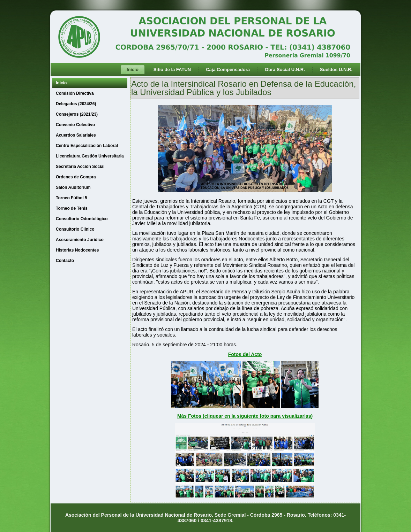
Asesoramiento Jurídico (80, 239)
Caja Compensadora (228, 69)
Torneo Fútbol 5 (71, 197)
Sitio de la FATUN (172, 69)
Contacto (65, 260)
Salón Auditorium (73, 187)
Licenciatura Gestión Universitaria (90, 156)
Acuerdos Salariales (76, 135)
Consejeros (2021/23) (77, 114)
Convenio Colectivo (75, 124)
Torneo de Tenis (72, 208)
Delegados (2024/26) (76, 103)
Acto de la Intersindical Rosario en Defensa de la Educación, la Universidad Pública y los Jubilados (243, 88)
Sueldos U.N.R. (336, 69)
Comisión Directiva (75, 93)
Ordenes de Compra (76, 177)
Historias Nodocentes (77, 250)
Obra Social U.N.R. (285, 69)
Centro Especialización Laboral (87, 145)
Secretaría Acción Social (80, 166)
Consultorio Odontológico (82, 218)
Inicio (133, 69)
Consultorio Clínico (75, 229)
